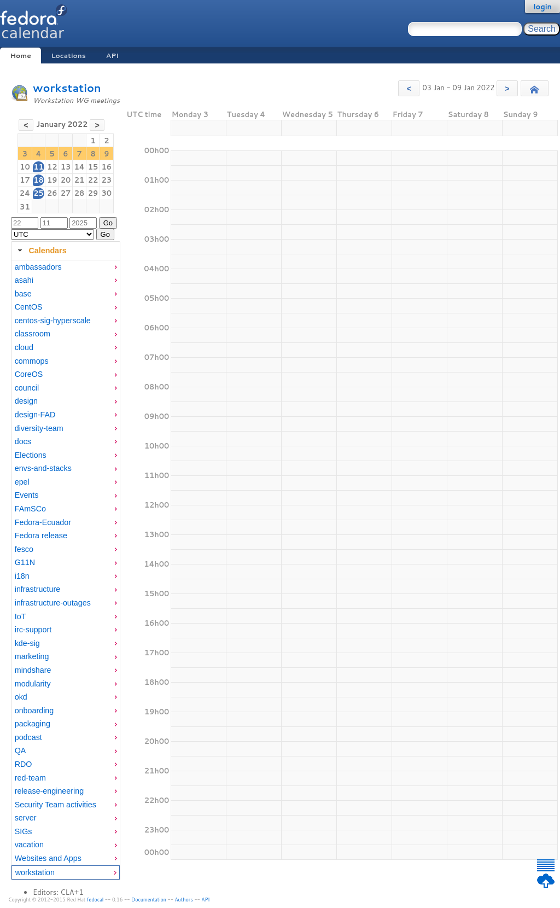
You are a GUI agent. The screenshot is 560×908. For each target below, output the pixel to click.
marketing (32, 656)
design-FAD (35, 414)
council (27, 387)
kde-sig (27, 643)
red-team (30, 777)
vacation (29, 844)
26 (52, 193)
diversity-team (39, 428)
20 (66, 180)
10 (25, 167)
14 (79, 167)
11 (38, 167)
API (112, 55)
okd (21, 696)
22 (93, 180)
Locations (68, 55)
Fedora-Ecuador (43, 522)
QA (20, 750)
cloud (24, 347)
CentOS (29, 306)
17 (25, 180)
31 (25, 207)
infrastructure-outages (53, 602)
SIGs (23, 831)
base (23, 293)
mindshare (33, 670)
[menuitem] (65, 267)
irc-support (33, 629)
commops (32, 361)
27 (66, 193)
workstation (67, 87)
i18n (22, 576)
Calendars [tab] (40, 250)
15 (93, 167)
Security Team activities (55, 804)
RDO (23, 764)
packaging (32, 723)
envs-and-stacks (43, 468)
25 (38, 193)
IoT (20, 616)
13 (66, 167)
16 (107, 167)
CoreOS (29, 374)
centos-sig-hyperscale (53, 320)
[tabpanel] (65, 570)
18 (38, 180)
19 (52, 180)
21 (79, 180)
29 (93, 193)
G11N (25, 562)
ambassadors (38, 267)
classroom (32, 333)
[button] (408, 88)
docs (23, 441)
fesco (24, 549)
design (26, 401)
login (542, 6)
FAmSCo (30, 508)
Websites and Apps (48, 858)
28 (79, 193)
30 (107, 193)
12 (52, 167)
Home (20, 55)
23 (107, 180)
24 (25, 193)
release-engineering (49, 791)
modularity (33, 683)
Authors (184, 899)
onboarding (34, 710)
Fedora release (41, 535)
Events (27, 495)
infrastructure (37, 589)
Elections (30, 455)
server (26, 817)
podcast (28, 737)
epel (22, 482)
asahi (24, 280)
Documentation (148, 899)
